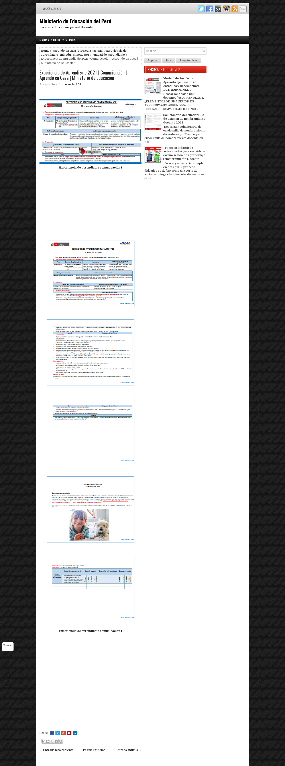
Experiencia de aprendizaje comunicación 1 (90, 167)
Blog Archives (188, 60)
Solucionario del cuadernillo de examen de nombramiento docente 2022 (184, 118)
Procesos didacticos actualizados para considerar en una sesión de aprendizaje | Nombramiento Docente (184, 153)
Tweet (7, 645)
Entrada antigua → (129, 750)
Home (45, 50)
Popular (153, 60)
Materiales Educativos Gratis (57, 40)
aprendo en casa (64, 50)
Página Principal (94, 750)
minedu (65, 54)
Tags (169, 60)
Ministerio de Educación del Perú (75, 21)
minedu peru (82, 54)
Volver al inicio (52, 8)
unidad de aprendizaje (109, 54)
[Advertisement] (90, 204)
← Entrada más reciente (56, 750)
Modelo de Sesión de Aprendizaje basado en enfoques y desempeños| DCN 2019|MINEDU (181, 84)
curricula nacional (90, 50)
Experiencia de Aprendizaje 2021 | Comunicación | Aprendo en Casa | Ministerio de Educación (83, 75)
